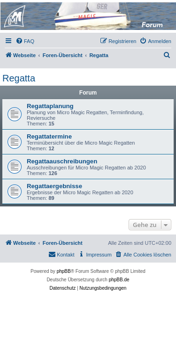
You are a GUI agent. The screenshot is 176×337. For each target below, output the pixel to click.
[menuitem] (24, 41)
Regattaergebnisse (54, 186)
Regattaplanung (50, 106)
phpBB (64, 271)
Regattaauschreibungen (62, 161)
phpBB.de (119, 279)
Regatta (18, 78)
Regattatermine (49, 136)
